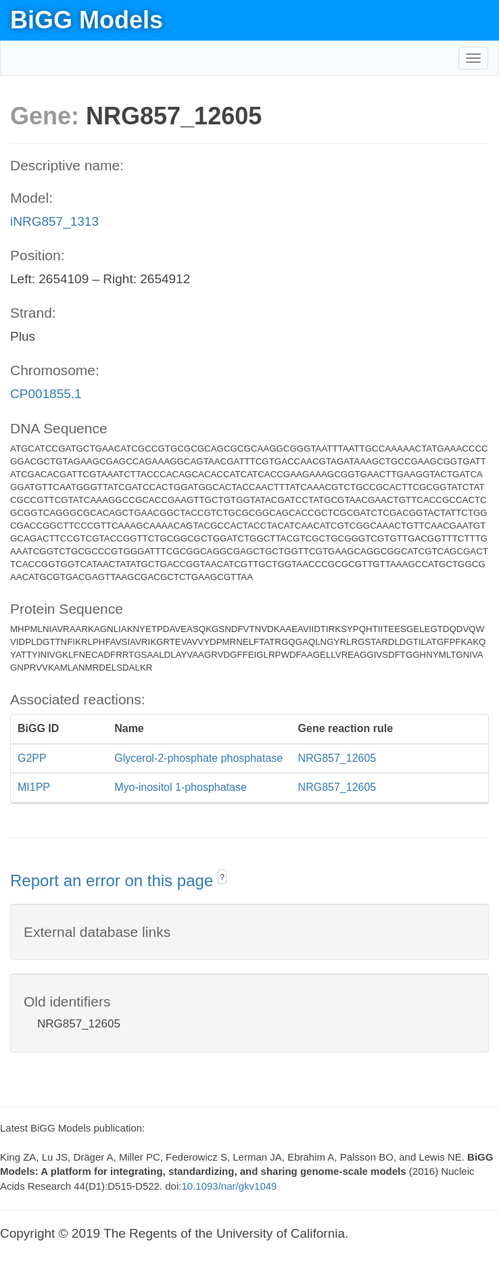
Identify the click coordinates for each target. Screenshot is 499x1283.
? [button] (222, 877)
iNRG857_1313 (54, 221)
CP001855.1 (46, 394)
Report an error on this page (114, 880)
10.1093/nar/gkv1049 (229, 1186)
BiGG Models (86, 20)
